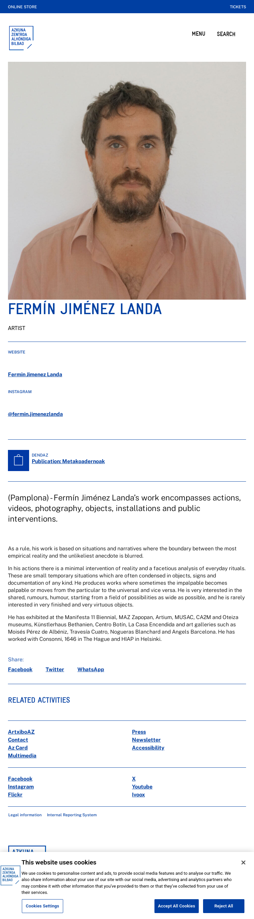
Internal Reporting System (72, 815)
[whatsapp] (90, 669)
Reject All (223, 910)
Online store (22, 7)
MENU (198, 33)
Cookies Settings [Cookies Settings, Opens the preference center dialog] (42, 910)
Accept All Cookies (176, 910)
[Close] (243, 867)
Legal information (25, 815)
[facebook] (20, 669)
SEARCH (226, 33)
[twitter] (55, 669)
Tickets (238, 7)
